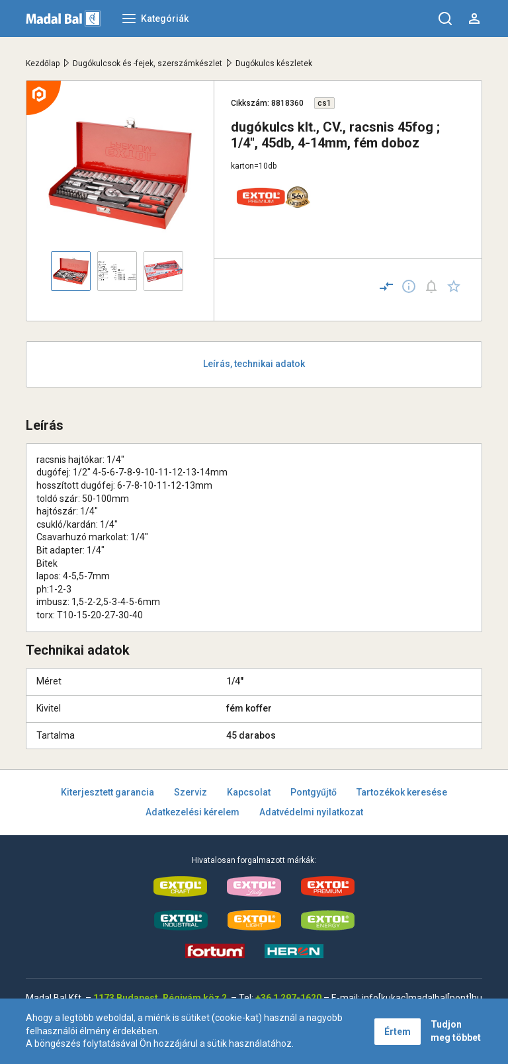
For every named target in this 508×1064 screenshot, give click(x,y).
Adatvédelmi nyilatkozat (311, 812)
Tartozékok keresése (402, 792)
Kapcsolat (249, 792)
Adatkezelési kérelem (192, 812)
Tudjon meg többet (456, 1031)
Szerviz (190, 792)
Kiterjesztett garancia (107, 792)
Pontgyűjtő (313, 792)
